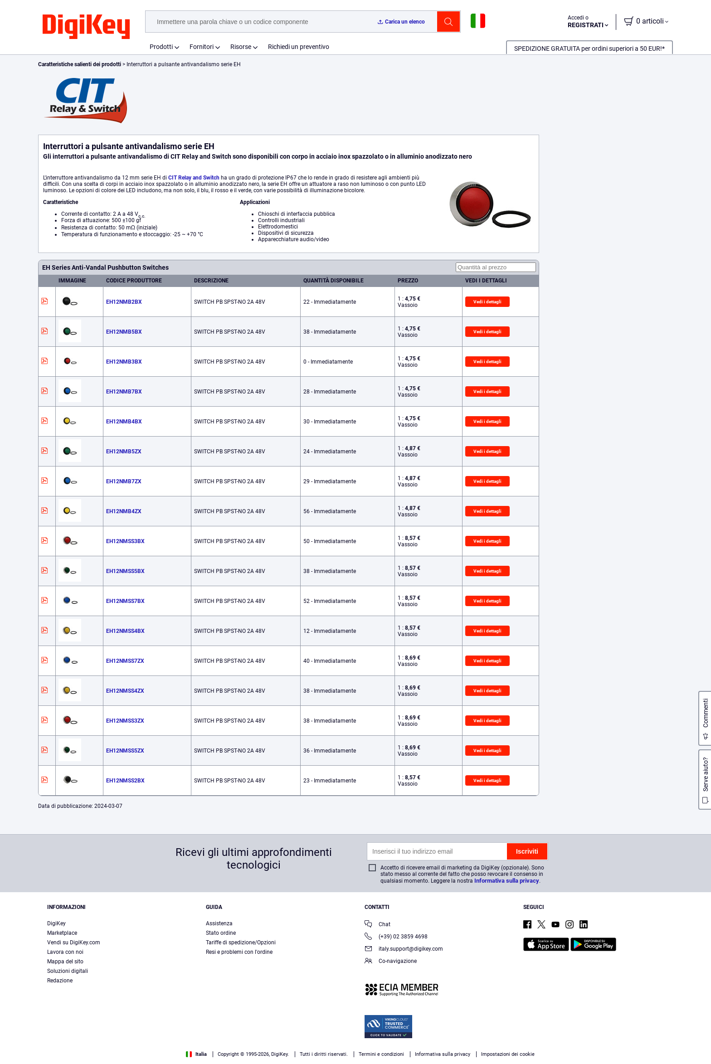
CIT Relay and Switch (193, 178)
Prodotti (161, 46)
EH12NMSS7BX (125, 601)
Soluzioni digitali (67, 971)
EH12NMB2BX (124, 302)
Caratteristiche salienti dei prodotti (80, 64)
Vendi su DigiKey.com (73, 942)
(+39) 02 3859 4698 (396, 937)
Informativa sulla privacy (506, 880)
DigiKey (56, 923)
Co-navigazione (391, 961)
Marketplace (62, 933)
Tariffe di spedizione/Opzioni (241, 942)
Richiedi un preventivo (298, 46)
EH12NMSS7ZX (125, 661)
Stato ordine (221, 933)
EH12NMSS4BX (125, 631)
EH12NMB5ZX (123, 451)
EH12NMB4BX (124, 421)
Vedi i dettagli (487, 302)
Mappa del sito (65, 961)
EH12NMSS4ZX (125, 691)
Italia (196, 1054)
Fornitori (202, 46)
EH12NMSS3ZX (125, 721)
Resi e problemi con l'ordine (239, 952)
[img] (86, 27)
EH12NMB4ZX (123, 511)
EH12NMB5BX (124, 332)
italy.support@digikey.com (404, 949)
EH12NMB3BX (124, 362)
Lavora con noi (65, 952)
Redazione (60, 980)
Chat (377, 925)
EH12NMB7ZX (123, 481)
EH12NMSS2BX (125, 780)
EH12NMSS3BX (125, 541)
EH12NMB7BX (124, 392)
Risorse (240, 46)
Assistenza (219, 923)
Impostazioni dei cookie (508, 1054)
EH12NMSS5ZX (125, 751)
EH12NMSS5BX (125, 571)
